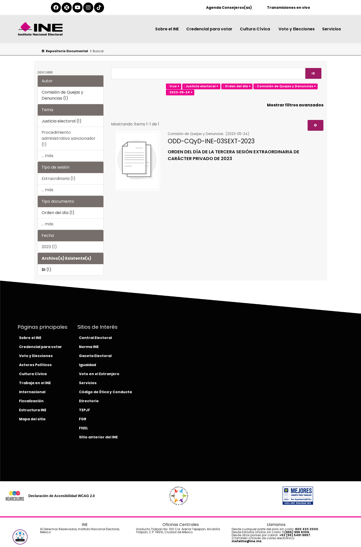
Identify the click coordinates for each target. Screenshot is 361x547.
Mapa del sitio (32, 419)
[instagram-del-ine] (88, 8)
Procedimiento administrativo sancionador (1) (69, 138)
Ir (313, 73)
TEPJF (84, 410)
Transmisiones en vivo (288, 7)
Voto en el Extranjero (99, 373)
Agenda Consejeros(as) (229, 7)
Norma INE (89, 346)
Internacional (32, 391)
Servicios (331, 29)
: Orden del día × (237, 86)
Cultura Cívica (255, 29)
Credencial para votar (209, 29)
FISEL (83, 428)
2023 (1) (49, 247)
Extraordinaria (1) (58, 178)
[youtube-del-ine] (77, 8)
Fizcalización (31, 400)
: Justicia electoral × (201, 86)
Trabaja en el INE (35, 382)
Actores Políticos (35, 364)
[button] (20, 536)
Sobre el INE (167, 29)
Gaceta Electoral (95, 355)
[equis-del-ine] (67, 8)
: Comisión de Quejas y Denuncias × (285, 86)
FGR (82, 419)
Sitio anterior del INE (98, 437)
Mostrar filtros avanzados (295, 105)
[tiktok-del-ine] (99, 8)
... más (47, 156)
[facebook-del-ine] (56, 8)
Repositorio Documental (67, 51)
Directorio (89, 400)
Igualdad (87, 364)
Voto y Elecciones (297, 29)
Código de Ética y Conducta (105, 391)
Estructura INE (32, 410)
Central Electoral (95, 337)
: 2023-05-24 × (180, 92)
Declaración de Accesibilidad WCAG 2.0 (61, 496)
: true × (173, 86)
